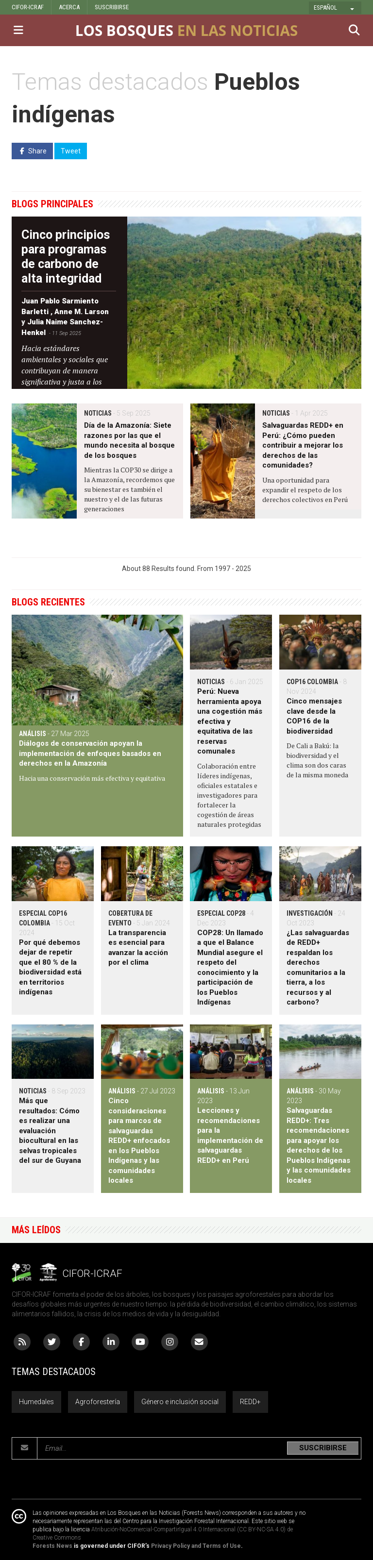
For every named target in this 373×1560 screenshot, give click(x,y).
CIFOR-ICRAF (28, 7)
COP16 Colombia (312, 682)
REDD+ (250, 1402)
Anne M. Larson (81, 311)
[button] (335, 7)
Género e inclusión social (180, 1402)
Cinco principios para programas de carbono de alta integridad (65, 256)
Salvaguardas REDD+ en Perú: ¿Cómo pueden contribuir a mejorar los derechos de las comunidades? (302, 445)
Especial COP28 (221, 913)
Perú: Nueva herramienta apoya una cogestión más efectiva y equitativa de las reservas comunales (229, 721)
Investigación (310, 913)
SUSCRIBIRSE (112, 7)
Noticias (98, 413)
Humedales (36, 1402)
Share (32, 151)
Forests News (52, 1546)
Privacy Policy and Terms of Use (196, 1546)
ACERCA (69, 7)
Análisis (32, 734)
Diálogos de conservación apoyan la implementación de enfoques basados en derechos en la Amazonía (90, 753)
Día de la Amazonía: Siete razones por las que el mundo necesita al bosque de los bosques (129, 440)
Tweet (71, 151)
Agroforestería (97, 1402)
